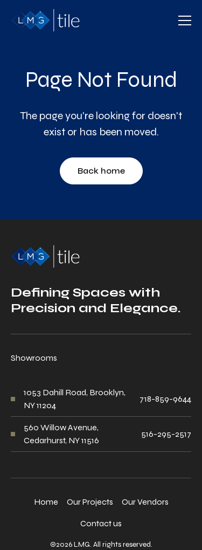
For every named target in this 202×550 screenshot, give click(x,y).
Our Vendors (145, 502)
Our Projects (90, 502)
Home (46, 502)
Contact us (101, 523)
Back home (101, 171)
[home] (45, 20)
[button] (184, 20)
